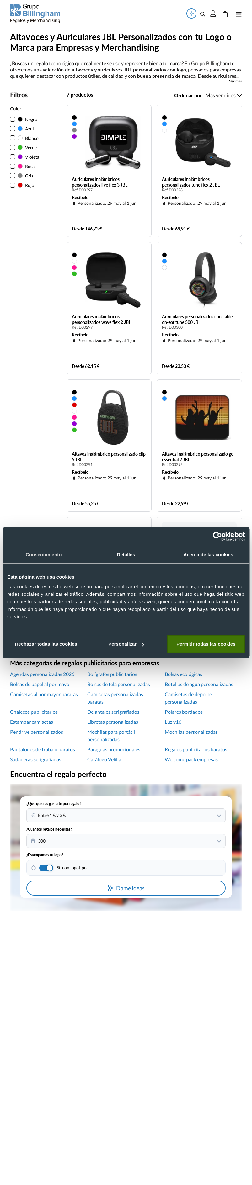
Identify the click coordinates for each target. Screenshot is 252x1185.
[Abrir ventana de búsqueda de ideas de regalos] (191, 13)
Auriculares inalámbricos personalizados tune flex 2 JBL (191, 182)
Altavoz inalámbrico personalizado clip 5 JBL (109, 456)
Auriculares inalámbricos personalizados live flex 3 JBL (99, 182)
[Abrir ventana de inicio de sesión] (213, 13)
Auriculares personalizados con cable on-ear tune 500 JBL (197, 319)
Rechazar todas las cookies (46, 644)
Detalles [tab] (126, 554)
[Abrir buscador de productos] (202, 13)
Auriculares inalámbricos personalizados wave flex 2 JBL (101, 319)
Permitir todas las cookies (206, 644)
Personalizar (126, 644)
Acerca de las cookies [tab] (208, 554)
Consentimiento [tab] (44, 554)
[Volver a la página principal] (35, 13)
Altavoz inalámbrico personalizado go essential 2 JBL (197, 456)
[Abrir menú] (237, 13)
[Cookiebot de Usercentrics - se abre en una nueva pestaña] (217, 536)
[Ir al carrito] (225, 13)
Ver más (235, 81)
